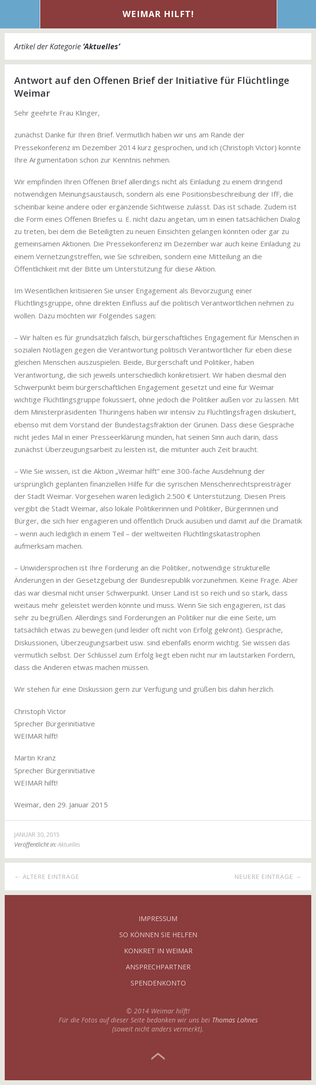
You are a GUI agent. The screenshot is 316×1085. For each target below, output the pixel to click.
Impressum (158, 918)
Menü (20, 14)
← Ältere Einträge (46, 876)
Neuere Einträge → (268, 876)
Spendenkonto (158, 982)
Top (158, 1056)
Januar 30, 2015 (37, 834)
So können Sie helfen (158, 934)
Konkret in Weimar (158, 950)
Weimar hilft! (158, 13)
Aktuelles (69, 844)
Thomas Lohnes (235, 1019)
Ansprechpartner (158, 966)
